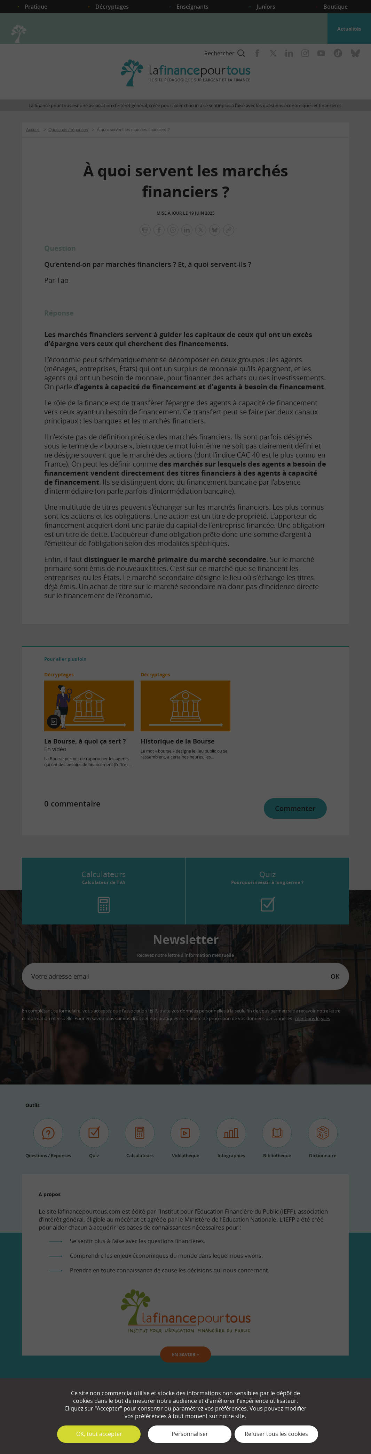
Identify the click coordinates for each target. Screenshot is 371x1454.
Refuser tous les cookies (276, 1434)
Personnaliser (190, 1434)
